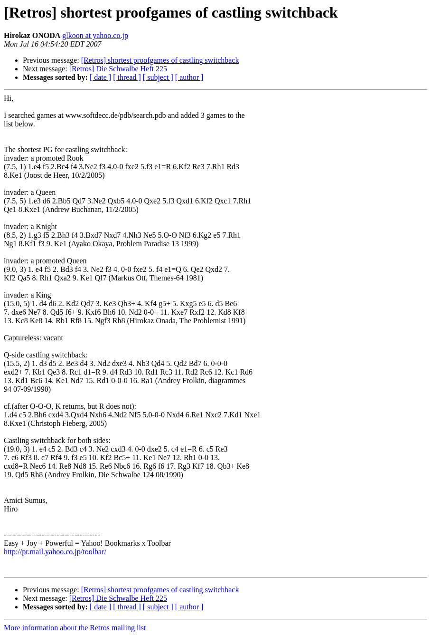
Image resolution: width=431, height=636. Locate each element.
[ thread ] (127, 77)
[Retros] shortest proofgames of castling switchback (160, 60)
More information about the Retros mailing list (75, 628)
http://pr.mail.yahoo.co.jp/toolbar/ (55, 552)
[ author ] (189, 77)
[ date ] (100, 77)
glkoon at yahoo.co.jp (95, 35)
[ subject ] (158, 77)
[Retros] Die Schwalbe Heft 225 (118, 69)
